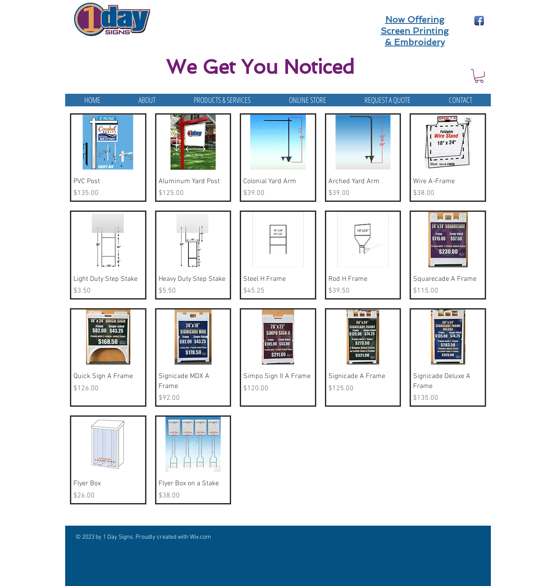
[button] (479, 76)
